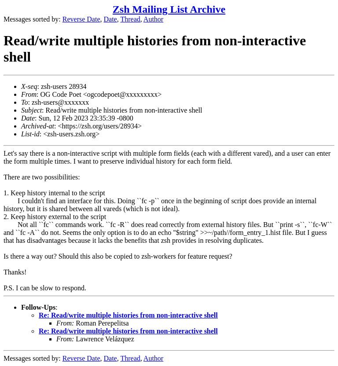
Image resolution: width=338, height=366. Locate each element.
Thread (130, 19)
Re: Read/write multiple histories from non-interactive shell (128, 315)
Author (153, 19)
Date (110, 19)
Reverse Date (81, 19)
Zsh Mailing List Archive (169, 9)
